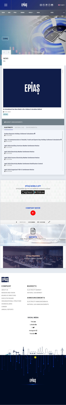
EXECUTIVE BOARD (8, 298)
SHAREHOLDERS (7, 304)
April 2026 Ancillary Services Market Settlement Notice (21, 145)
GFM (52, 12)
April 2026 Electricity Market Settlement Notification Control (23, 163)
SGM (38, 12)
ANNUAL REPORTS (7, 309)
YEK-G (30, 12)
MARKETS (32, 286)
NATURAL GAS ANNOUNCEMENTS (38, 304)
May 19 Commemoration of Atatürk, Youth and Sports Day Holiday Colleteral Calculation (33, 139)
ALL (4, 61)
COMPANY (6, 286)
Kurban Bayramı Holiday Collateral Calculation (19, 133)
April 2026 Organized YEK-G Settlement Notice (19, 169)
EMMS (22, 12)
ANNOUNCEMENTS (36, 298)
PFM (15, 12)
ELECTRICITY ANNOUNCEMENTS (37, 301)
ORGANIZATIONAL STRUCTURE (11, 301)
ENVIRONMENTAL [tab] (31, 127)
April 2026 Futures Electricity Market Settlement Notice (22, 157)
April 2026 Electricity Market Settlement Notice (19, 151)
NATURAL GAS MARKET (34, 292)
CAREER (4, 306)
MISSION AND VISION (8, 292)
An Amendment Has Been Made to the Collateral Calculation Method (22, 109)
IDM (9, 12)
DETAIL (6, 114)
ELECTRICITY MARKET (34, 290)
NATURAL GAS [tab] (19, 127)
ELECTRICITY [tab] (8, 127)
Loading (5, 38)
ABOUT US (5, 290)
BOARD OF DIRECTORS (9, 295)
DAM (3, 12)
